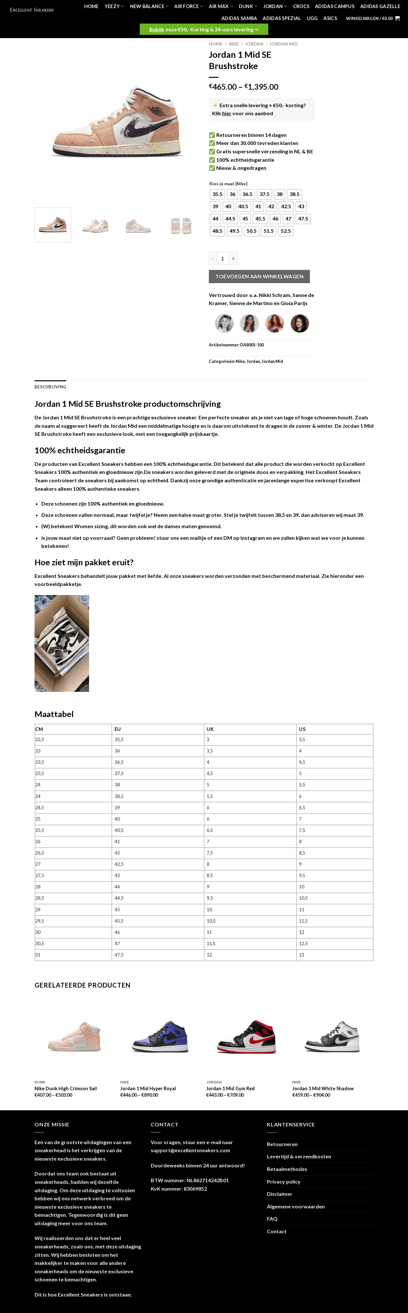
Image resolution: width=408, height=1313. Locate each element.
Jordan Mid (284, 43)
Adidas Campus (334, 6)
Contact (277, 1231)
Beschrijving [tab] (50, 386)
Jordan (275, 6)
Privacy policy (284, 1181)
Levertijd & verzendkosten (299, 1156)
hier (226, 113)
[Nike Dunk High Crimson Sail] (74, 1037)
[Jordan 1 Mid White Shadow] (332, 1037)
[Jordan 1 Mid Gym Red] (246, 1037)
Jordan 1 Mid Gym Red (230, 1088)
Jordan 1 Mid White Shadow (323, 1088)
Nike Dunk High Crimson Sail (66, 1088)
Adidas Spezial (282, 18)
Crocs (301, 6)
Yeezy (114, 6)
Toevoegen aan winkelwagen (259, 276)
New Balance (149, 6)
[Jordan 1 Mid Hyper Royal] (160, 1037)
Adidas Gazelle (380, 6)
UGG (312, 18)
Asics (330, 18)
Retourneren (282, 1144)
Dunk (248, 6)
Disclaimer (279, 1194)
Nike (234, 43)
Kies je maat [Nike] (228, 184)
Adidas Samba (239, 18)
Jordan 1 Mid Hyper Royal (148, 1088)
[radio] (217, 194)
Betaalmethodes (287, 1169)
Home (91, 6)
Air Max (221, 6)
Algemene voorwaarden (296, 1206)
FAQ (272, 1219)
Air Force (188, 6)
